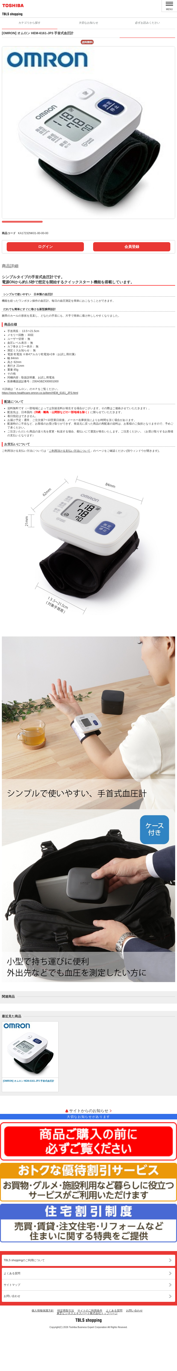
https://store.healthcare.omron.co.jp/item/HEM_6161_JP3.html (40, 431)
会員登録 (131, 285)
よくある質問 (12, 1312)
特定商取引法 (65, 1349)
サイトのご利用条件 (89, 1349)
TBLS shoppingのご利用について (24, 1299)
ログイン (45, 285)
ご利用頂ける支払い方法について (69, 489)
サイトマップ (12, 1323)
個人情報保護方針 (43, 1349)
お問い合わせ (12, 1335)
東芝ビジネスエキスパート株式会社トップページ (87, 1352)
